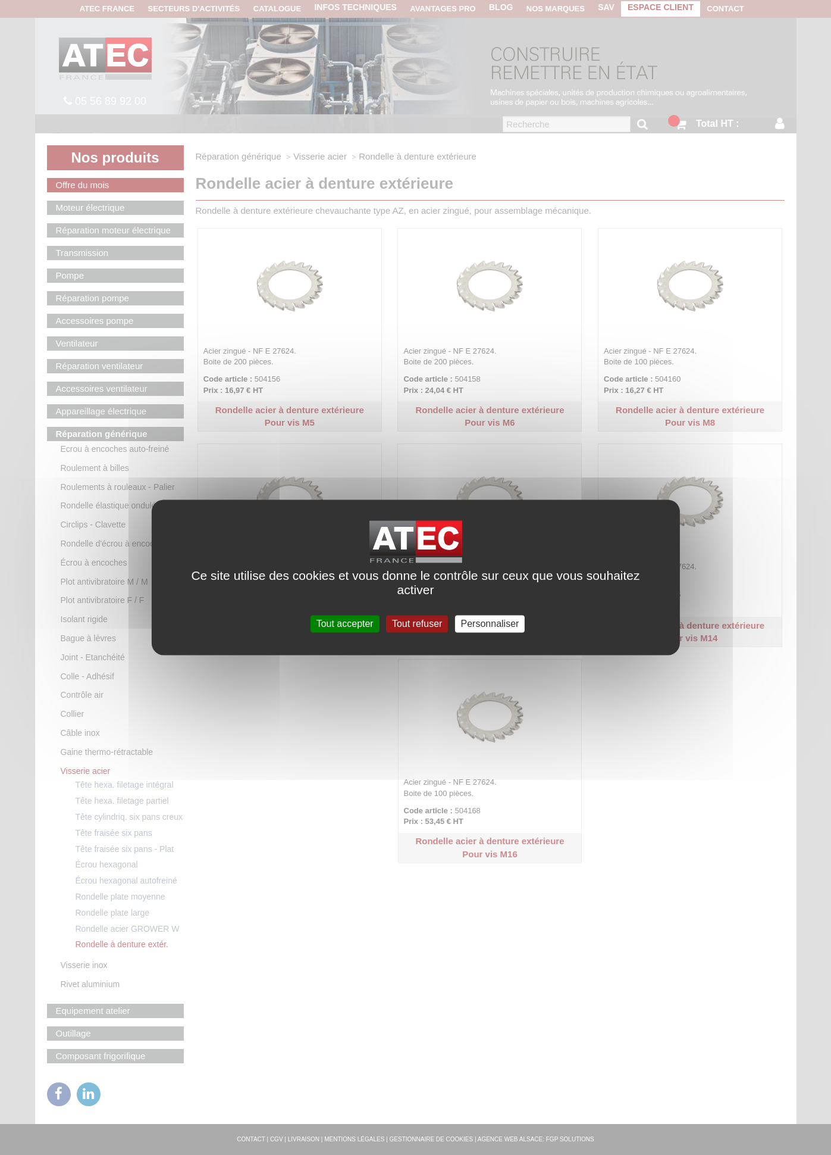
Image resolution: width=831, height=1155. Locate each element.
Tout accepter (345, 624)
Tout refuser (417, 624)
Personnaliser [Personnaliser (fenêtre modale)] (490, 624)
